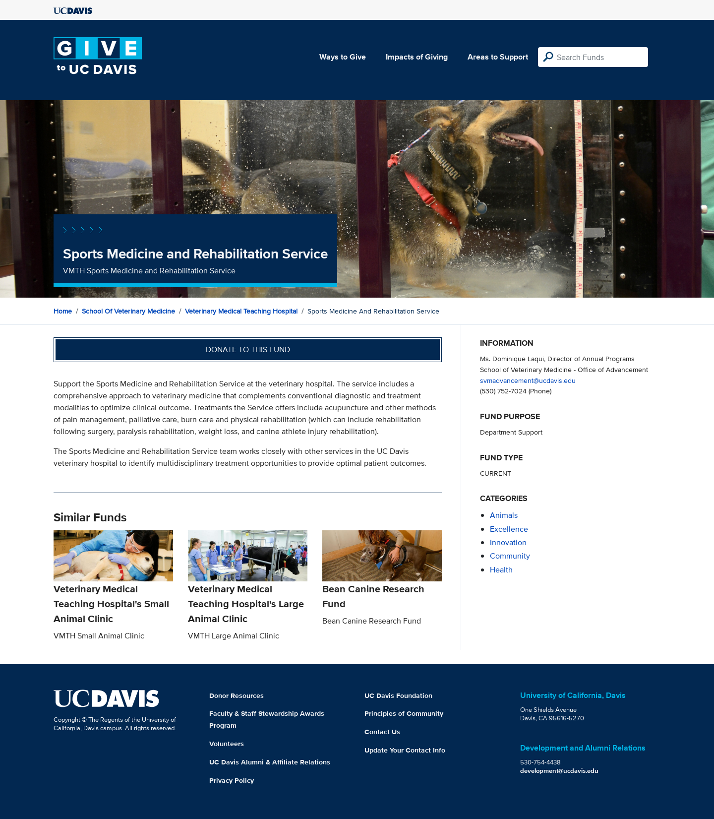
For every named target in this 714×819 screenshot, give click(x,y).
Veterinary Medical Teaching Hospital (241, 311)
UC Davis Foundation (398, 695)
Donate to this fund (248, 349)
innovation (508, 542)
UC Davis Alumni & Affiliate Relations (269, 762)
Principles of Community (403, 713)
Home (63, 311)
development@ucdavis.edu (559, 770)
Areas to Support (498, 57)
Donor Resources (236, 695)
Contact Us (382, 732)
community (510, 556)
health (501, 569)
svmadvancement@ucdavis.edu (528, 380)
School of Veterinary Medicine (128, 311)
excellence (509, 529)
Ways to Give (342, 57)
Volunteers (226, 744)
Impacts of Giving (417, 57)
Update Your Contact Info (404, 750)
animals (504, 515)
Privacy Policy (231, 780)
